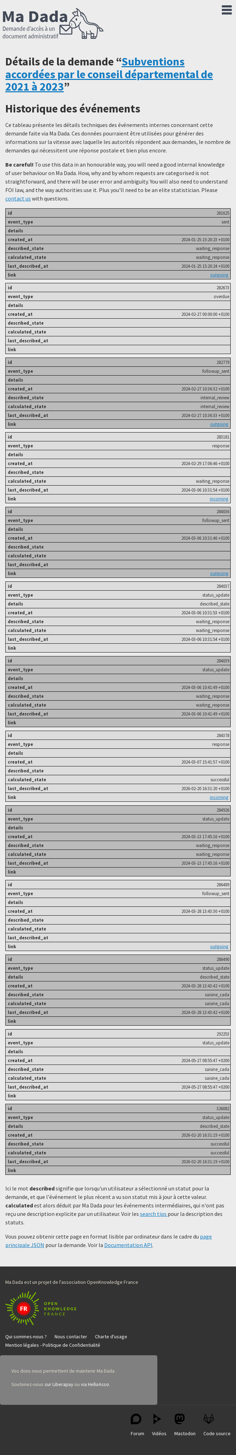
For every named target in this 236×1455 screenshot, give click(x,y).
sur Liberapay (59, 1384)
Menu (227, 8)
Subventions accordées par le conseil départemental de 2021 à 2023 (109, 73)
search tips (154, 1213)
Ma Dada (53, 24)
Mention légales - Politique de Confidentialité (52, 1345)
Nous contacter (71, 1336)
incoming (219, 499)
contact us (18, 198)
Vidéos (159, 1425)
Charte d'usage (111, 1336)
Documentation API (128, 1244)
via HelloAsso (95, 1384)
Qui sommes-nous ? (26, 1336)
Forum (137, 1425)
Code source (217, 1425)
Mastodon (185, 1425)
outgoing (219, 275)
